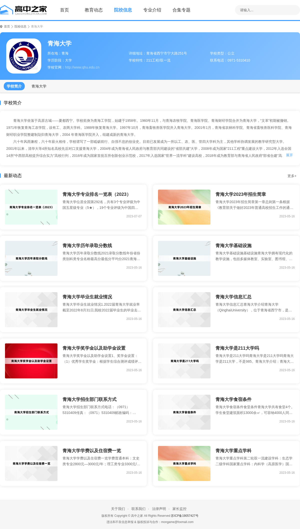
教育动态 (94, 10)
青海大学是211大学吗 (237, 348)
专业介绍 (152, 10)
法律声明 (159, 509)
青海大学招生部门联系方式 (89, 399)
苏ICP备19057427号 (184, 515)
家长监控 (179, 509)
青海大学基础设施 (234, 245)
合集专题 (181, 10)
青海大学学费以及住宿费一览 (91, 450)
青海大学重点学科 (234, 450)
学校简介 (14, 86)
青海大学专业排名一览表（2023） (96, 194)
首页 (64, 10)
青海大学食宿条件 (234, 399)
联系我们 (139, 509)
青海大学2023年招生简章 (241, 194)
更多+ (292, 176)
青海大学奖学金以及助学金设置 (94, 348)
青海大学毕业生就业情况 (87, 296)
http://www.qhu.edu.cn (82, 67)
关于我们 (118, 509)
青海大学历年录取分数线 (87, 245)
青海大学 (39, 86)
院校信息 (123, 10)
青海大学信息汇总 (234, 296)
